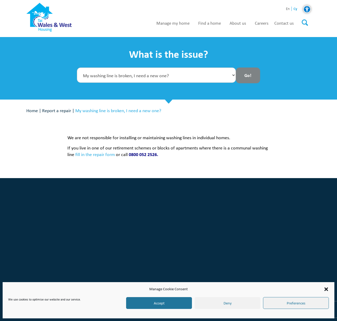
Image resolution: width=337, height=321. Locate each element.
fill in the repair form (95, 154)
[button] (326, 289)
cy (295, 9)
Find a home (209, 23)
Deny (228, 303)
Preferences (296, 303)
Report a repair (56, 110)
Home (32, 110)
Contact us (284, 23)
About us (238, 23)
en (288, 9)
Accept (159, 303)
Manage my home (173, 23)
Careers (262, 23)
